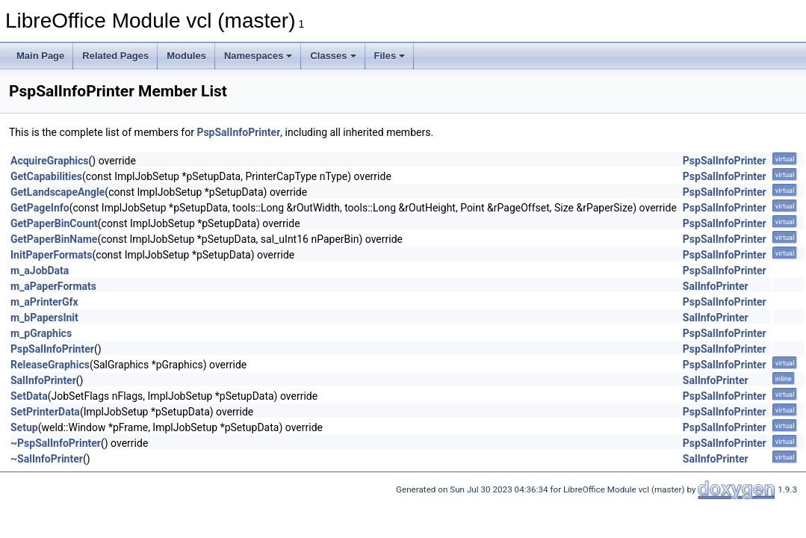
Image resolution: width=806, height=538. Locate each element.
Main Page (40, 55)
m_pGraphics (41, 333)
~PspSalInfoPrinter (55, 443)
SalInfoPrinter (715, 286)
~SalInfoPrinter (46, 459)
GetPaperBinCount (54, 223)
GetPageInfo (39, 208)
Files (390, 55)
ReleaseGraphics (50, 365)
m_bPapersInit (44, 318)
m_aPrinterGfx (44, 302)
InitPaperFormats (51, 255)
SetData (29, 396)
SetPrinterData (45, 412)
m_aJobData (39, 270)
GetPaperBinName (53, 239)
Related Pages (115, 55)
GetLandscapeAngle (57, 192)
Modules (186, 55)
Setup (24, 427)
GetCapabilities (46, 176)
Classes (333, 55)
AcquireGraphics (49, 161)
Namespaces (258, 55)
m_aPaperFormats (53, 286)
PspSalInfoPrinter (238, 132)
